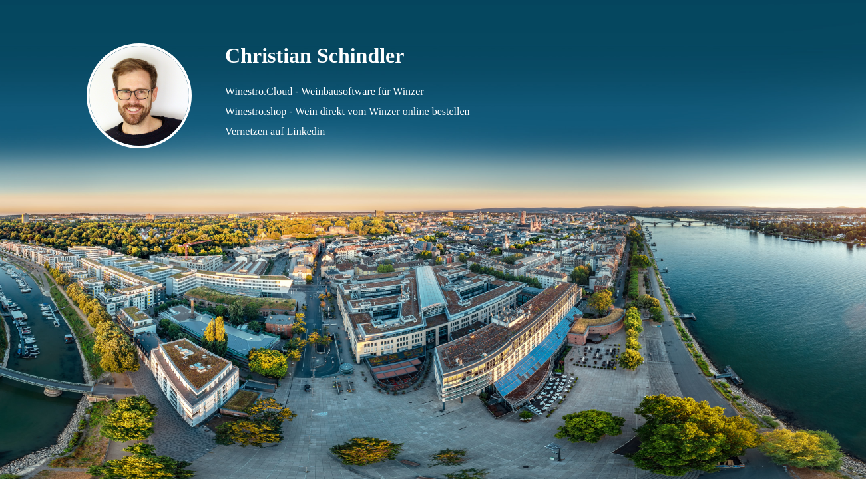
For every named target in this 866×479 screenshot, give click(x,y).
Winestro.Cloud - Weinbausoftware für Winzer (324, 91)
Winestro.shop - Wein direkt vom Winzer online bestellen (347, 111)
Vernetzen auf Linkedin (275, 131)
